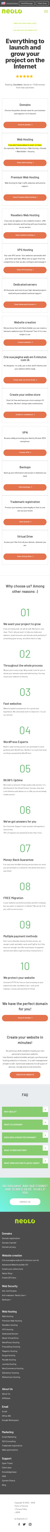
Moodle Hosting (9, 1359)
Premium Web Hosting (12, 1320)
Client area (6, 1467)
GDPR (18, 1512)
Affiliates (6, 1398)
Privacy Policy (21, 1509)
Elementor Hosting (10, 1372)
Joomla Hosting (9, 1364)
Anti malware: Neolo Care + (14, 1295)
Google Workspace (10, 1420)
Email (4, 1411)
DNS (4, 1476)
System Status (8, 1480)
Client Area (42, 3)
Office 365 (6, 1416)
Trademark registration (12, 1445)
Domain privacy (9, 1247)
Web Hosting (7, 1316)
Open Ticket (7, 1463)
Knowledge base (9, 1472)
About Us (6, 1393)
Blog (4, 1485)
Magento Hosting (9, 1351)
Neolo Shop (7, 1273)
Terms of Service (21, 1506)
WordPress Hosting (10, 1342)
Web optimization (10, 1449)
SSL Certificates (9, 1291)
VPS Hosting (7, 1329)
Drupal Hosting (8, 1355)
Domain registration (11, 1238)
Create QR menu (9, 1277)
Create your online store (12, 1269)
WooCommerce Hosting (12, 1368)
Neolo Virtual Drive (10, 1338)
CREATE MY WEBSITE (25, 1074)
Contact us (25, 1202)
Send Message (27, 3)
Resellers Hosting (10, 1325)
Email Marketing (9, 1437)
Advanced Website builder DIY (15, 1264)
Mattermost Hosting (11, 1377)
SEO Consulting (9, 1441)
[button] (25, 125)
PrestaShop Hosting (11, 1346)
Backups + (6, 1299)
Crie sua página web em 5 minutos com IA (20, 1260)
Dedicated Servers (10, 1333)
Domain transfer (9, 1242)
